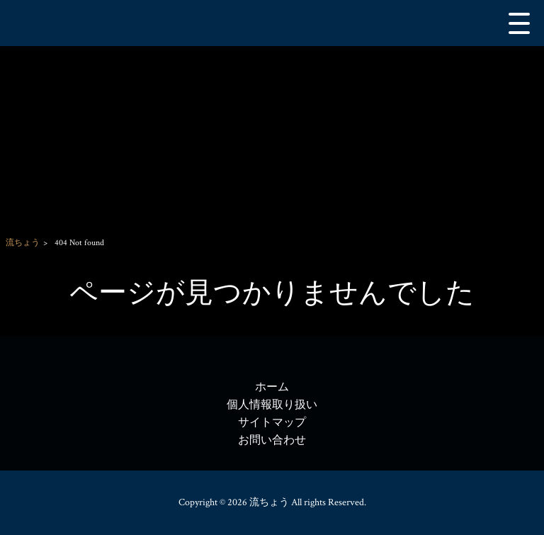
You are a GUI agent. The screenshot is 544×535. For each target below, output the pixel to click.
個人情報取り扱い (272, 405)
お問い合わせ (272, 440)
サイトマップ (272, 422)
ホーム (272, 387)
